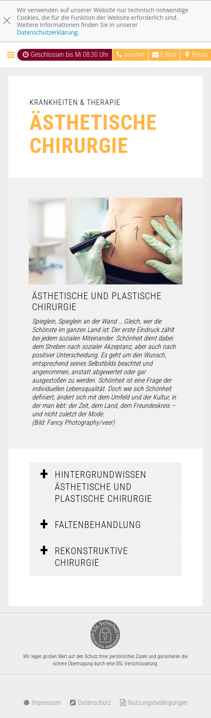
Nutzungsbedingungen (154, 703)
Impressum (42, 703)
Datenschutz (90, 703)
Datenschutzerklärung (47, 32)
